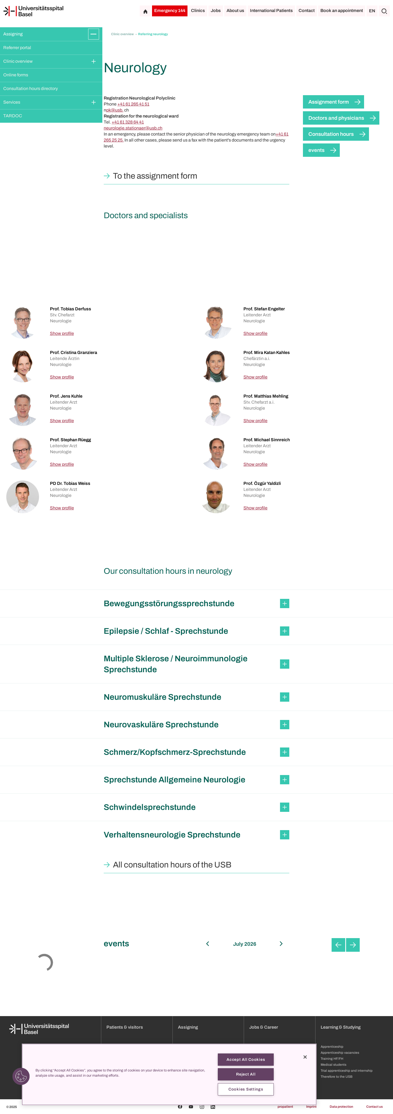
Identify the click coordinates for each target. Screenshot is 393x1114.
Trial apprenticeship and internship (347, 1071)
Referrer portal (17, 47)
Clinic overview (18, 61)
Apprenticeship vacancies (340, 1053)
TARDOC (12, 115)
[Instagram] (202, 1106)
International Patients (271, 10)
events (316, 150)
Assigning (13, 34)
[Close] (305, 1057)
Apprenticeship (332, 1047)
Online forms (15, 75)
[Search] (384, 10)
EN (372, 10)
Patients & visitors (124, 1027)
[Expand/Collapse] (93, 34)
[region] (169, 1074)
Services (11, 102)
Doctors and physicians (336, 118)
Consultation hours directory (30, 88)
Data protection (341, 1107)
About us (235, 10)
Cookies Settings (245, 1089)
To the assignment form (155, 176)
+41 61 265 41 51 (133, 104)
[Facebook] (180, 1106)
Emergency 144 (169, 10)
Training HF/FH (332, 1059)
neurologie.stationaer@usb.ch (133, 128)
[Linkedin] (213, 1106)
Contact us (374, 1107)
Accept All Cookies (246, 1059)
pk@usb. (114, 110)
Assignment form (328, 102)
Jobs (216, 10)
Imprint (311, 1107)
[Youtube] (191, 1106)
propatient (285, 1107)
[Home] (33, 11)
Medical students (333, 1065)
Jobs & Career (263, 1027)
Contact (307, 10)
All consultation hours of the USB (172, 864)
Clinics (198, 10)
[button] (21, 1076)
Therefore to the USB (336, 1077)
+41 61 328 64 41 (128, 122)
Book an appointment (341, 10)
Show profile (62, 333)
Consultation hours (331, 134)
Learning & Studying (341, 1027)
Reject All (245, 1074)
